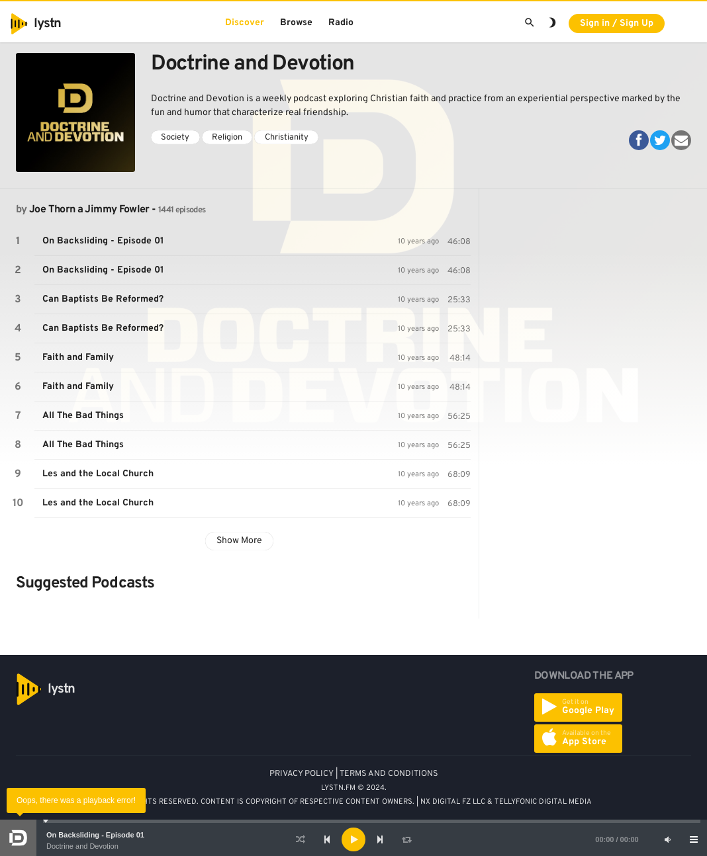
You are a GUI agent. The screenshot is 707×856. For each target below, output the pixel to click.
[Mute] (667, 839)
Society (175, 137)
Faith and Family (78, 357)
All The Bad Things (83, 415)
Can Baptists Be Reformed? (103, 299)
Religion (227, 137)
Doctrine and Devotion (82, 846)
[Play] (353, 839)
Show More (239, 540)
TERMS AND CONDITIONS (389, 774)
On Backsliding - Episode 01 (95, 835)
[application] (353, 839)
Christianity (286, 137)
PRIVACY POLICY (301, 774)
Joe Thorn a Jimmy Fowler (89, 209)
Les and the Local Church (98, 474)
